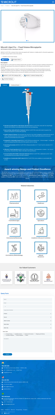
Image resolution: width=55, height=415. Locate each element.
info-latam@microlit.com (9, 404)
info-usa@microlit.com (9, 386)
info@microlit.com (8, 372)
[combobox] (4, 306)
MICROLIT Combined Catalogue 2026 (33, 75)
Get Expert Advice (16, 59)
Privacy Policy (19, 409)
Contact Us (7, 409)
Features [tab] (5, 85)
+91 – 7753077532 (17, 370)
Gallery (2, 409)
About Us (13, 409)
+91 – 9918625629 (8, 370)
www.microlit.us (7, 389)
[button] (26, 40)
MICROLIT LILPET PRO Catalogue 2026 (11, 75)
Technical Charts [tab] (15, 85)
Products (7, 5)
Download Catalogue (7, 79)
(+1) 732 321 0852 (8, 384)
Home (2, 5)
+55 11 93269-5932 (8, 401)
